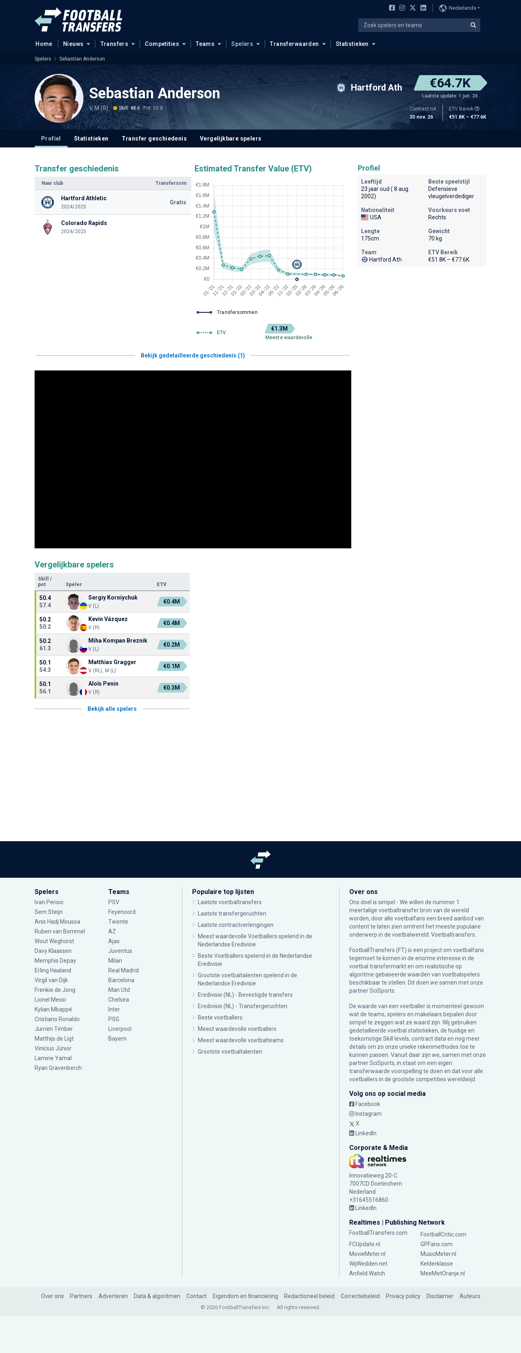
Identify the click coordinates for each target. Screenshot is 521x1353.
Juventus (120, 951)
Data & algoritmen (157, 1296)
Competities (162, 44)
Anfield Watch (367, 1273)
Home (42, 43)
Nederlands (457, 8)
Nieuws (73, 44)
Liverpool (119, 1029)
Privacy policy (403, 1296)
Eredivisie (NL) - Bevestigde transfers (245, 994)
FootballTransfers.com (378, 1233)
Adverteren (113, 1296)
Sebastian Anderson (82, 59)
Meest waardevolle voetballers (237, 1029)
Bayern (117, 1038)
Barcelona (121, 980)
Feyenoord (122, 912)
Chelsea (118, 999)
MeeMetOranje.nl (442, 1273)
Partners (81, 1296)
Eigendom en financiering (245, 1296)
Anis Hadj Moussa (57, 921)
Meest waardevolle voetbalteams (241, 1040)
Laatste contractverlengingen (236, 925)
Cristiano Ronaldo (57, 1019)
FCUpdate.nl (364, 1244)
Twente (118, 921)
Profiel (51, 138)
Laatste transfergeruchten (232, 913)
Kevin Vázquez (108, 619)
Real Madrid (123, 970)
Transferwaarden (294, 44)
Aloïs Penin (103, 683)
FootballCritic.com (443, 1234)
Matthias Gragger (112, 662)
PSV (113, 902)
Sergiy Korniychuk (113, 597)
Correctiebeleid (360, 1296)
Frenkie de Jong (55, 990)
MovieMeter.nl (367, 1254)
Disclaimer (440, 1296)
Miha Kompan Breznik (117, 640)
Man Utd (119, 990)
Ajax (114, 941)
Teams (205, 44)
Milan (115, 960)
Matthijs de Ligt (55, 1038)
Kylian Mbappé (53, 1009)
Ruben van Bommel (60, 931)
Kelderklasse (436, 1263)
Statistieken (352, 44)
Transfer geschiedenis (154, 138)
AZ (112, 931)
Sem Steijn (49, 912)
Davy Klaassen (53, 951)
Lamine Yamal (53, 1058)
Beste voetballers (220, 1017)
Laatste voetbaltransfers (230, 902)
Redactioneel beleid (309, 1296)
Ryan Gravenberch (58, 1068)
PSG (113, 1019)
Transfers (115, 44)
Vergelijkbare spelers (230, 138)
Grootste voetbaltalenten (230, 1051)
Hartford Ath (381, 259)
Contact (196, 1296)
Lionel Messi (50, 999)
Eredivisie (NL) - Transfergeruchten (242, 1006)
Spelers (242, 44)
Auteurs (470, 1296)
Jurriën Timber (54, 1029)
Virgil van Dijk (52, 980)
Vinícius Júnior (53, 1048)
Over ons (52, 1296)
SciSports (382, 990)
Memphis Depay (55, 960)
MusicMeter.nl (438, 1254)
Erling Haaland (53, 970)
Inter (114, 1009)
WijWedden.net (368, 1263)
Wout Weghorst (54, 941)
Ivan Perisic (49, 902)
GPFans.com (436, 1244)
